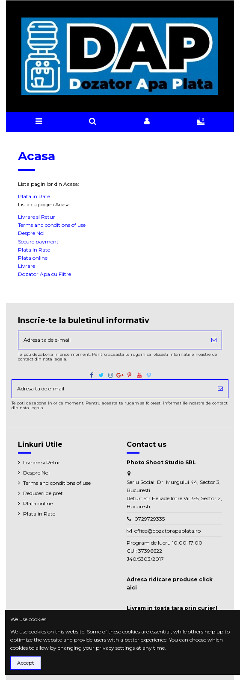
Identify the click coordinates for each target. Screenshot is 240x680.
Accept (25, 662)
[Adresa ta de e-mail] (112, 340)
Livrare (26, 266)
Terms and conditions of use (52, 225)
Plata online (32, 258)
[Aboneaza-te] (214, 340)
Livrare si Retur (36, 217)
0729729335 (149, 519)
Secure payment (38, 241)
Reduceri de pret (43, 493)
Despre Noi (31, 233)
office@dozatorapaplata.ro (167, 531)
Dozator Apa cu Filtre (44, 274)
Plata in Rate (34, 196)
